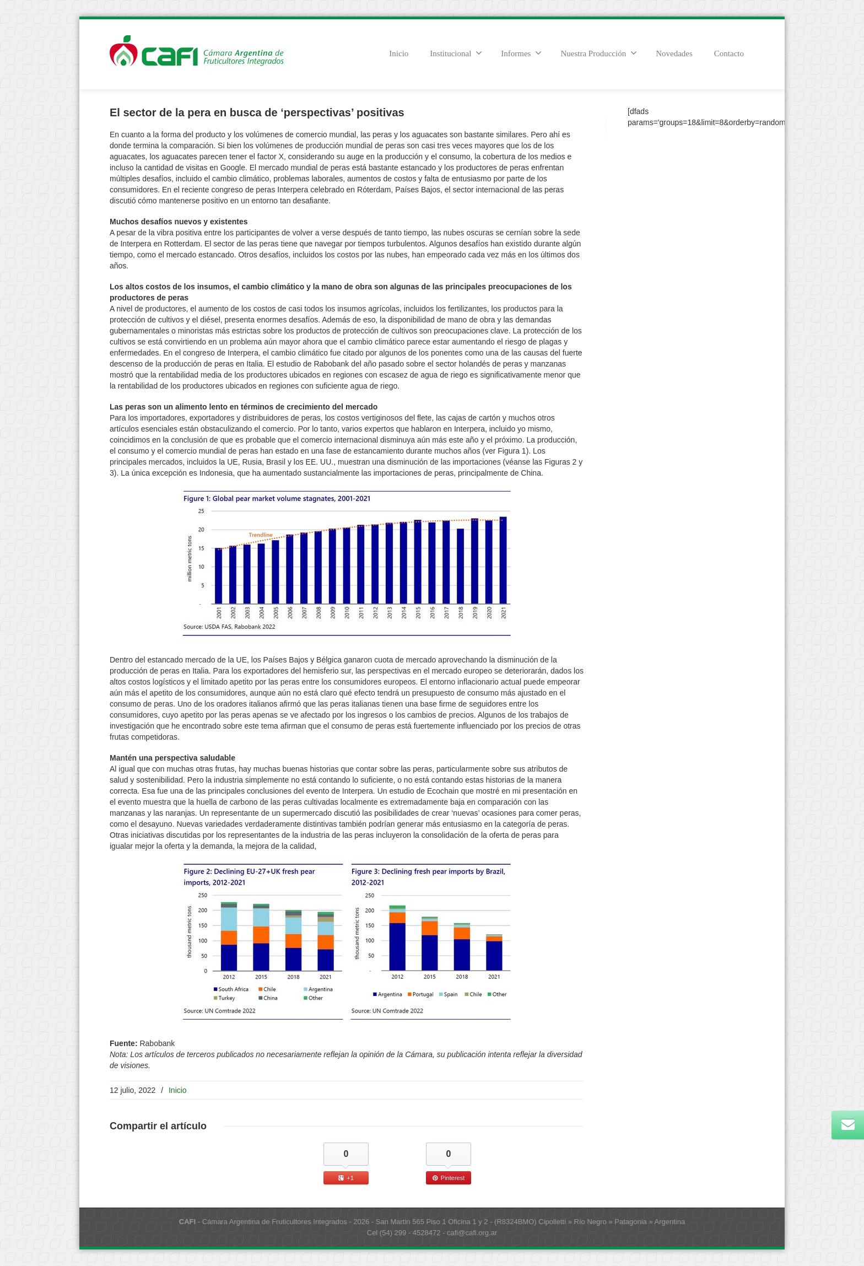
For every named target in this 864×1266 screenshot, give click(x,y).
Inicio (398, 53)
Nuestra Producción (598, 53)
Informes (521, 53)
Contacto (729, 53)
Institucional (456, 53)
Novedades (674, 53)
